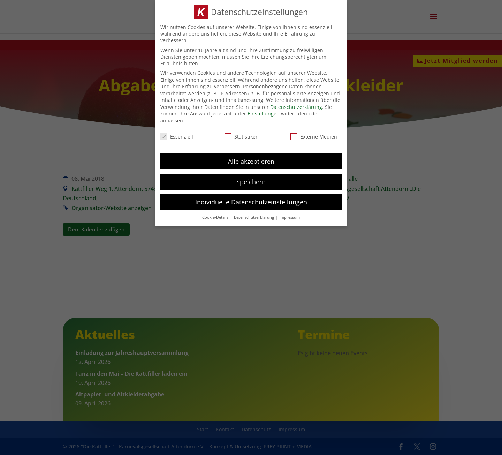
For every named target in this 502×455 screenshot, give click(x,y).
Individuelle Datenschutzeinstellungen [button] (251, 201)
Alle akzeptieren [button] (251, 160)
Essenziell (176, 136)
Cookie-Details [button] (215, 217)
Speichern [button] (251, 181)
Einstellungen (264, 113)
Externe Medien (313, 136)
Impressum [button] (290, 217)
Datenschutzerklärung (296, 106)
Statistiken (242, 136)
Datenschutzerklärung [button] (254, 217)
